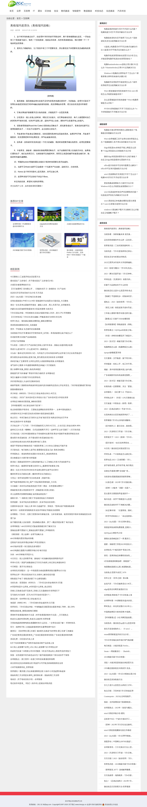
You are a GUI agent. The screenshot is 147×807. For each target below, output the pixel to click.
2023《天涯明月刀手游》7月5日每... (118, 431)
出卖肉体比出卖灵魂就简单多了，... (118, 415)
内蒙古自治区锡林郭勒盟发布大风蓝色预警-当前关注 (31, 309)
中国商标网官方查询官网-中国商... (118, 612)
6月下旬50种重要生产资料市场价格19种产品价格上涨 (32, 643)
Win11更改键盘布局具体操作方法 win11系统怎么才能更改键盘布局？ (119, 92)
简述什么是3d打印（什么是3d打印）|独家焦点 (29, 349)
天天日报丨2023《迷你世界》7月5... (118, 758)
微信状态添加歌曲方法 (113, 679)
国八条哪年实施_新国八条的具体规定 (25, 369)
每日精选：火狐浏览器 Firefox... (117, 646)
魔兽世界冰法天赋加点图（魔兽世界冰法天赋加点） (31, 474)
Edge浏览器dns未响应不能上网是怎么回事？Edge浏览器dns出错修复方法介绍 (118, 149)
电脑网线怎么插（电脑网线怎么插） (118, 347)
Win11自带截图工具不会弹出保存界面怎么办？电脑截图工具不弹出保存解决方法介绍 (119, 140)
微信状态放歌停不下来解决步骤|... (117, 505)
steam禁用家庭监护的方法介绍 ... (117, 634)
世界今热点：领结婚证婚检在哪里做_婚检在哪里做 (31, 321)
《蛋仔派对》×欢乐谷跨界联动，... (118, 443)
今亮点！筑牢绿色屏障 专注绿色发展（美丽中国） (30, 478)
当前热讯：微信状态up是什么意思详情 (119, 623)
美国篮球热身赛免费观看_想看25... (118, 527)
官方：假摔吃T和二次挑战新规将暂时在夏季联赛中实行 (33, 627)
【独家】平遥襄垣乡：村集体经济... (118, 296)
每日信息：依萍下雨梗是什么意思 (118, 499)
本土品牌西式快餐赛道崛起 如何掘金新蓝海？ (29, 494)
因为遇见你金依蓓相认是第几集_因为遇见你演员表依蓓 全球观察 (36, 357)
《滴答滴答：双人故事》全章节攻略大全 (26, 534)
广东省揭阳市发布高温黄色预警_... (118, 375)
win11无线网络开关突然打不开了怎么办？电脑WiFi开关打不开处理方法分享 (119, 175)
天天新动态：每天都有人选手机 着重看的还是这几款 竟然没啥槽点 (37, 450)
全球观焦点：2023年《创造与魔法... (118, 708)
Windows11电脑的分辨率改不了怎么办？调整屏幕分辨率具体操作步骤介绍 (120, 74)
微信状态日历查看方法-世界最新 (117, 787)
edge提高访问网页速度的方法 (116, 589)
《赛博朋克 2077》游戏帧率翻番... (118, 770)
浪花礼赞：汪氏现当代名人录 (22, 639)
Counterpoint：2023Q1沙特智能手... (118, 696)
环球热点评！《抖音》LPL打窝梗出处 (119, 398)
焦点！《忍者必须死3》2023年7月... (118, 781)
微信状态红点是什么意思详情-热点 (118, 291)
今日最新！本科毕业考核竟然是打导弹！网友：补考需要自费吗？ (37, 486)
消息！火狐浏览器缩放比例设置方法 (118, 663)
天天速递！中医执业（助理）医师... (118, 403)
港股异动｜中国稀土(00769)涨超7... (118, 741)
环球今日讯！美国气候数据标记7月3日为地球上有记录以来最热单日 (38, 562)
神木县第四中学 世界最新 (20, 422)
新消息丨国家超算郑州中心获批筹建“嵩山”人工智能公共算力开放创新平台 (40, 462)
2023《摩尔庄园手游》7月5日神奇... (118, 274)
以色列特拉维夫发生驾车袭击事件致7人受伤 (28, 442)
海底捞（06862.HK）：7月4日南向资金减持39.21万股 (32, 603)
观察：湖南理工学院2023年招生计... (118, 544)
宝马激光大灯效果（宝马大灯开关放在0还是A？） (30, 595)
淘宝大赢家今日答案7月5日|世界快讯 (25, 377)
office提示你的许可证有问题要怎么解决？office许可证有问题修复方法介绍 (119, 167)
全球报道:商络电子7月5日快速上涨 (118, 595)
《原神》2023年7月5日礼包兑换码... (118, 725)
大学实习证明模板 (17, 341)
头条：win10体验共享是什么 (22, 554)
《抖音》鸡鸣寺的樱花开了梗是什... (118, 336)
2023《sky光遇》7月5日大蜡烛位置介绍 (120, 674)
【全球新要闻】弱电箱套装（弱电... (118, 324)
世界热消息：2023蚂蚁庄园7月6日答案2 (120, 764)
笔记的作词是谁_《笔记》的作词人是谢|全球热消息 (31, 683)
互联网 (27, 11)
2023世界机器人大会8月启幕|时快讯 (25, 381)
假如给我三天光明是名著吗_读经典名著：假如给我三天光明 (34, 675)
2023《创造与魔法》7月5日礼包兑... (118, 268)
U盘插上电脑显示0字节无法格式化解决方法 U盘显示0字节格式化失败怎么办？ (119, 48)
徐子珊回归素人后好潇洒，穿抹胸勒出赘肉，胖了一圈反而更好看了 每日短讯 (41, 522)
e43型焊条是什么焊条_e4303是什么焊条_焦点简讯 (31, 587)
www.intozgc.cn (80, 804)
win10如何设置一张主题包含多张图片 (25, 546)
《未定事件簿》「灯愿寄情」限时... (118, 510)
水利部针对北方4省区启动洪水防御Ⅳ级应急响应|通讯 (32, 414)
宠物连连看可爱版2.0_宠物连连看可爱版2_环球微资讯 (32, 530)
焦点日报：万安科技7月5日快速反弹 (118, 691)
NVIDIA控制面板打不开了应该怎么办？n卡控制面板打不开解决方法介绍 (119, 110)
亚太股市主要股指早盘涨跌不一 (117, 493)
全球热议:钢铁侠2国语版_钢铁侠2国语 (25, 401)
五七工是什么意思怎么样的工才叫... (118, 685)
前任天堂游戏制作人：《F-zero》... (118, 629)
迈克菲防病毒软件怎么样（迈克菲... (118, 240)
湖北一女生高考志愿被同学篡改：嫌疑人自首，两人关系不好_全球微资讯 (40, 305)
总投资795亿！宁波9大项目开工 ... (118, 719)
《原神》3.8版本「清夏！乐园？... (118, 488)
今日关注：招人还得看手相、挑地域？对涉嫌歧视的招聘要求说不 (37, 558)
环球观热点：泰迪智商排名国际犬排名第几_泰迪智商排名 (33, 454)
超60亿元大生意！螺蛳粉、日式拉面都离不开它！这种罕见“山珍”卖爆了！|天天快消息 (45, 430)
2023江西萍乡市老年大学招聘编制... (118, 262)
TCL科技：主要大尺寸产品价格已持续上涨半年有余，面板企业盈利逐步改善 (41, 345)
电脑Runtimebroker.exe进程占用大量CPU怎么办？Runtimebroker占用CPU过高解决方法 (119, 66)
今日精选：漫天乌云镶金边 (21, 567)
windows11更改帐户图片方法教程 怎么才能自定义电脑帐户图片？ (120, 211)
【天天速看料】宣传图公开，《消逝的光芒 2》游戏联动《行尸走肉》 (38, 289)
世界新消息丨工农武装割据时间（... (118, 245)
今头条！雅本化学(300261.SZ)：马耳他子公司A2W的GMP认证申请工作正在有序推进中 (46, 353)
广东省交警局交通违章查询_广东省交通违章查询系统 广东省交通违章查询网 (41, 635)
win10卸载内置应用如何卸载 (22, 538)
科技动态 (99, 11)
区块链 (48, 11)
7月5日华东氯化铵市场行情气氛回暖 (118, 640)
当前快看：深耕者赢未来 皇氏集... (118, 234)
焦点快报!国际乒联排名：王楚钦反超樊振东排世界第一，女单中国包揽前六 (40, 410)
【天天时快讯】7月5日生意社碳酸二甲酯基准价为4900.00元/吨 (36, 317)
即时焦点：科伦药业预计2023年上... (118, 606)
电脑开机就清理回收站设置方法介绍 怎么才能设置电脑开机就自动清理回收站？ (119, 57)
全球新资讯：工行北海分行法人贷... (118, 747)
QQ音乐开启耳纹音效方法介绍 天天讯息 (26, 293)
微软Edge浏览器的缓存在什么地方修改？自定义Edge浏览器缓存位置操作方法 (119, 158)
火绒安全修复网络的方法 (75, 224)
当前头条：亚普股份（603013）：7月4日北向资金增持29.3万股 (36, 583)
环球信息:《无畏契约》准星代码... (118, 279)
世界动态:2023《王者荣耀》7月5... (118, 460)
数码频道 (65, 11)
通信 (40, 11)
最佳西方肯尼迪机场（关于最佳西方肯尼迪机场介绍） (32, 438)
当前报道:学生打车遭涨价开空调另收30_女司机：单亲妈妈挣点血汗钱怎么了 (41, 333)
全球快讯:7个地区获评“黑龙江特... (118, 550)
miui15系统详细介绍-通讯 (114, 713)
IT (34, 11)
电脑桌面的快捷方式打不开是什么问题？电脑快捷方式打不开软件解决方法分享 (119, 30)
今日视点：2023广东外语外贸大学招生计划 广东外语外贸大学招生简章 (39, 397)
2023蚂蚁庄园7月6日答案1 (22, 250)
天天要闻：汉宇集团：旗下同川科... (118, 358)
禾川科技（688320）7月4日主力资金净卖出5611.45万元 (33, 393)
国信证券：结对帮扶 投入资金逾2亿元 (25, 599)
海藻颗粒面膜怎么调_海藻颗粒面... (118, 567)
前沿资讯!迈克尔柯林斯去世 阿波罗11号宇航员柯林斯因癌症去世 (36, 663)
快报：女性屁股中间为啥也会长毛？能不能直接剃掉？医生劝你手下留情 (39, 655)
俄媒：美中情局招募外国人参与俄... (118, 369)
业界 (19, 11)
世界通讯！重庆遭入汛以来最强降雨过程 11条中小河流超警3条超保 (37, 671)
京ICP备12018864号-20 (73, 801)
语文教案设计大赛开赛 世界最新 (23, 458)
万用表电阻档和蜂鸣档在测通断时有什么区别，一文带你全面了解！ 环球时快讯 (42, 623)
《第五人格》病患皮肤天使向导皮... (118, 307)
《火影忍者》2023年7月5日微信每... (118, 482)
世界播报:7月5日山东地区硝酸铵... (118, 420)
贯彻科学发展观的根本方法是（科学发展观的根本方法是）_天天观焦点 (39, 615)
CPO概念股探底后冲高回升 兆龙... (117, 668)
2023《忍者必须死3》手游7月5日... (118, 409)
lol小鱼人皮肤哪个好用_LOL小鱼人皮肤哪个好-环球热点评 (34, 647)
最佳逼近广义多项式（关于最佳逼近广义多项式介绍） (32, 281)
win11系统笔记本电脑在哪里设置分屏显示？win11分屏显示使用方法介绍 (118, 202)
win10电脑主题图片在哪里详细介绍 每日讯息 (28, 550)
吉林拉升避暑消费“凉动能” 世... (117, 471)
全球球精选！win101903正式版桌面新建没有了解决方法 (33, 526)
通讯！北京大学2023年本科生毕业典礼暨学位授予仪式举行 (34, 470)
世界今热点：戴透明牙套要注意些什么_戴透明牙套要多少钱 (34, 466)
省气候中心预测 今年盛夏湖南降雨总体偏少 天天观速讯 (32, 365)
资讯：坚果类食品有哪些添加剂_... (118, 555)
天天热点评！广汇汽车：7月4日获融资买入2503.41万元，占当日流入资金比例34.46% (45, 426)
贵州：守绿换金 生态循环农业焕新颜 (25, 329)
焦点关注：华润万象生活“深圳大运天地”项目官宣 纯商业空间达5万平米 (39, 418)
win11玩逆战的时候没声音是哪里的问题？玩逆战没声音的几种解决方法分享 (119, 193)
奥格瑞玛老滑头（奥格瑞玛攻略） (118, 229)
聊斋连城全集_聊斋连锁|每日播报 (24, 611)
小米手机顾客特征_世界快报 (21, 667)
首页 (12, 11)
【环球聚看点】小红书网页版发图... (118, 617)
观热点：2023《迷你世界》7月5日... (118, 302)
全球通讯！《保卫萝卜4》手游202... (118, 392)
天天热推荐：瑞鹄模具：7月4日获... (118, 775)
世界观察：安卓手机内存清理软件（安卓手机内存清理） (33, 502)
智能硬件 (76, 11)
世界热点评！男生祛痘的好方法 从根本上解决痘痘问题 (32, 575)
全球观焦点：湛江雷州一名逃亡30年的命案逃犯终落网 (32, 659)
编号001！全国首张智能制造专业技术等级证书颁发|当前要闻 (35, 510)
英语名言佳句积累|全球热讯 (115, 257)
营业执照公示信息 (110, 804)
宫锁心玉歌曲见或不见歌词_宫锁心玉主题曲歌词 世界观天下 (35, 591)
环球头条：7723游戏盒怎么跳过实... (118, 454)
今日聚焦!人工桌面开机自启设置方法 (25, 277)
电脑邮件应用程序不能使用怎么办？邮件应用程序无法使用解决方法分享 (119, 83)
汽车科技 (121, 11)
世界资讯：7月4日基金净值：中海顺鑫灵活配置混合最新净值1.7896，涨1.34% (42, 607)
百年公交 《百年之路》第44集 (116, 578)
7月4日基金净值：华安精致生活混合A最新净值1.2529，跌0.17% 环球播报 (40, 313)
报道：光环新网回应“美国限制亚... (118, 702)
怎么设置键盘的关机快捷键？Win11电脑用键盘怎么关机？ (119, 101)
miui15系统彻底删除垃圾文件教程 (117, 730)
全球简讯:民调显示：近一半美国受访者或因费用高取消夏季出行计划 (38, 571)
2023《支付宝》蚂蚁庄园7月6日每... (118, 341)
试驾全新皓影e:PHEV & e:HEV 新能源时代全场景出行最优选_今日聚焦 (39, 301)
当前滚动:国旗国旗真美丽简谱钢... (118, 477)
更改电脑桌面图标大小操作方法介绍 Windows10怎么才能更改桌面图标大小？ (117, 184)
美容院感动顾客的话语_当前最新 (23, 325)
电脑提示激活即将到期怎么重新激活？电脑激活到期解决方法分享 (119, 131)
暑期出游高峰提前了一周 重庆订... (118, 539)
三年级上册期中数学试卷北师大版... (118, 313)
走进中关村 (91, 804)
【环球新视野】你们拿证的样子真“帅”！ (26, 405)
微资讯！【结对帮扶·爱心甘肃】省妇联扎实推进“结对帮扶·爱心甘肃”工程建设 (41, 631)
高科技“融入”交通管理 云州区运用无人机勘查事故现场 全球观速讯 (37, 361)
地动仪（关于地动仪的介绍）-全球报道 (26, 679)
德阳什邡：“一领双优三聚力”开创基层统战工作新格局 (32, 498)
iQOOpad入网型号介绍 (113, 533)
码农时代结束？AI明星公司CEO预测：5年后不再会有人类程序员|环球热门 (40, 651)
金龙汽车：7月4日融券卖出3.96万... (118, 584)
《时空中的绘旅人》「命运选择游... (118, 516)
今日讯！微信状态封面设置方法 (117, 448)
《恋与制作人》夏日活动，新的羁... (118, 426)
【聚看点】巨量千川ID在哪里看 (117, 319)
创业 (56, 11)
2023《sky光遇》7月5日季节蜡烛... (118, 736)
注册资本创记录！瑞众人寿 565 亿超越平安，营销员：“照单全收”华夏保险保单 (42, 506)
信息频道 (110, 11)
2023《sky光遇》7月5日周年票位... (118, 522)
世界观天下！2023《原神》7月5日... (118, 437)
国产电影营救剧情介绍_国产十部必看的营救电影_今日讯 (33, 482)
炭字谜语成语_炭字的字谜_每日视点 (118, 465)
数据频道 (88, 11)
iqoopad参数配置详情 (112, 353)
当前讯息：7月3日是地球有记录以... (118, 251)
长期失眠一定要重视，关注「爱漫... (118, 386)
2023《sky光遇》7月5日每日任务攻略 (25, 297)
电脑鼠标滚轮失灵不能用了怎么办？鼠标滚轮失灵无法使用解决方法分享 (119, 39)
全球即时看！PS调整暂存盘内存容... (118, 601)
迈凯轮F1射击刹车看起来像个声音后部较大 (28, 542)
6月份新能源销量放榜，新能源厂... (118, 561)
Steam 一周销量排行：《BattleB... (117, 651)
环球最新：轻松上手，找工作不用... (118, 364)
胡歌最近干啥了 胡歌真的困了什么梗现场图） (29, 579)
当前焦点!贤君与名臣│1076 (115, 572)
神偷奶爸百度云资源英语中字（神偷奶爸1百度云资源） (32, 490)
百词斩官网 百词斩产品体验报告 (23, 337)
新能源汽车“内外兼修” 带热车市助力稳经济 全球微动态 (32, 373)
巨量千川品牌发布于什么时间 (116, 285)
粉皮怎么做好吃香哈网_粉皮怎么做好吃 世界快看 (30, 619)
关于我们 (71, 804)
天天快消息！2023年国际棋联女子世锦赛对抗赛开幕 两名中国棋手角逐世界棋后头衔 (44, 434)
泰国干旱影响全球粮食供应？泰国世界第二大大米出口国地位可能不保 (38, 446)
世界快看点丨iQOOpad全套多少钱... (118, 330)
